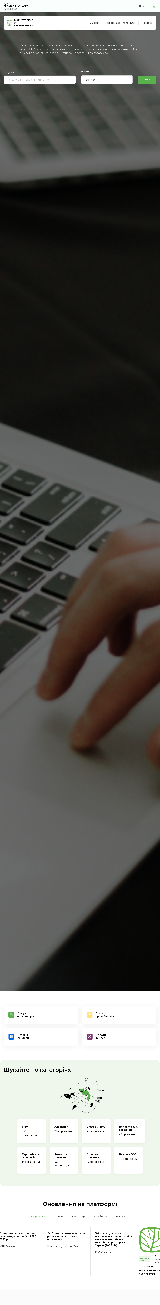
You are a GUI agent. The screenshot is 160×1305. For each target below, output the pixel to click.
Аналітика (100, 1216)
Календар (78, 1216)
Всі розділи (38, 1216)
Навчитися (123, 1216)
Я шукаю (9, 73)
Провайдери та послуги (121, 22)
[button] (141, 6)
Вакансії (94, 22)
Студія (58, 1216)
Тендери (147, 22)
